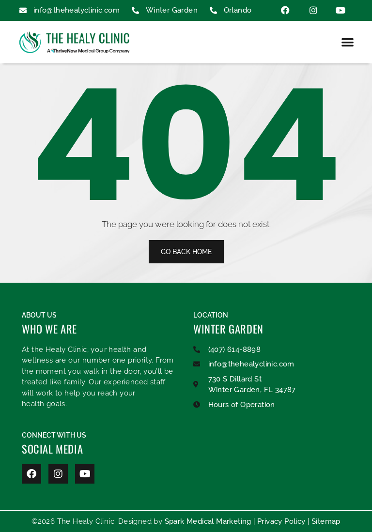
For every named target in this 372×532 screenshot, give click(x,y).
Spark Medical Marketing (208, 521)
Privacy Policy (281, 521)
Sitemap (326, 521)
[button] (347, 42)
